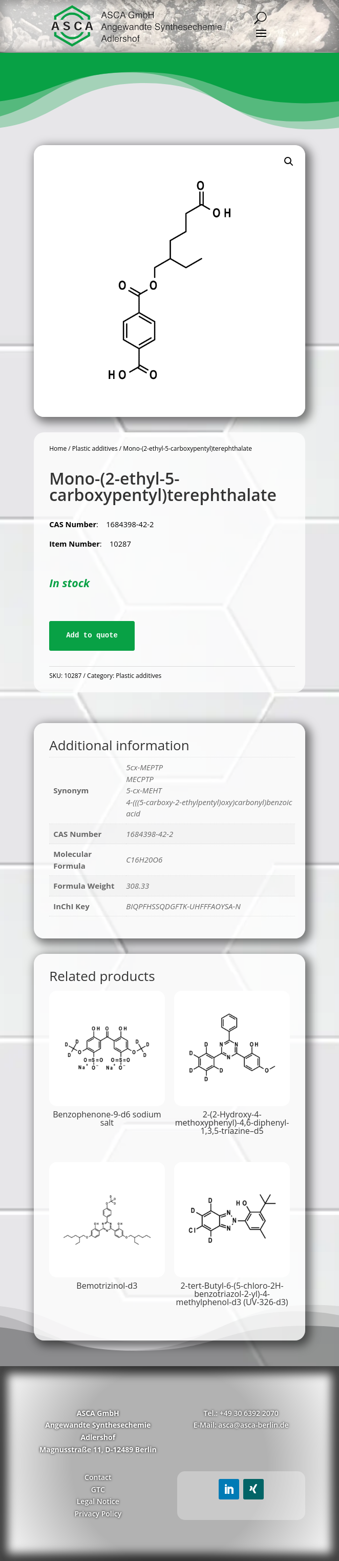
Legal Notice (98, 1501)
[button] (289, 161)
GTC (98, 1489)
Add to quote (92, 635)
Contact (97, 1477)
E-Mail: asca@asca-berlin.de (241, 1425)
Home (58, 448)
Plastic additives (95, 448)
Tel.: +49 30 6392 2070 (241, 1413)
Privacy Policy (97, 1513)
